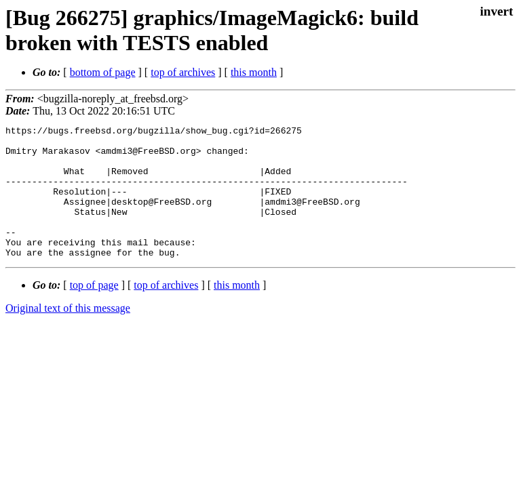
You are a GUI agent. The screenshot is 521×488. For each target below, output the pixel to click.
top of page (94, 311)
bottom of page (103, 72)
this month (254, 72)
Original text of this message (67, 334)
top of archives (183, 72)
